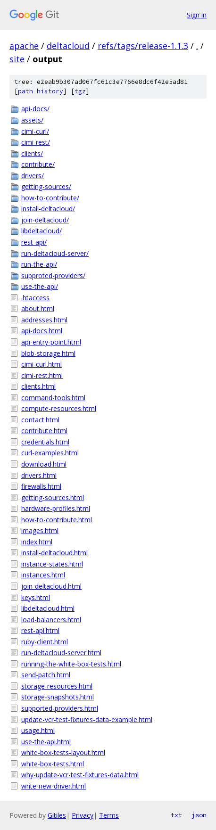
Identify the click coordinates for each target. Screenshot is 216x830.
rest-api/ (34, 242)
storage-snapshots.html (57, 696)
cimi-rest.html (42, 375)
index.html (36, 541)
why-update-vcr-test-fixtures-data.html (80, 774)
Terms (109, 815)
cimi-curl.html (41, 364)
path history (40, 91)
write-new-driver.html (53, 785)
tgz (80, 91)
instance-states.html (52, 563)
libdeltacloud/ (41, 230)
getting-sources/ (46, 186)
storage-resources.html (56, 686)
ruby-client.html (44, 641)
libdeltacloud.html (48, 608)
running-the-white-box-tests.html (71, 663)
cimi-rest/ (35, 142)
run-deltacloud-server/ (55, 253)
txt (176, 815)
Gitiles (57, 815)
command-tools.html (53, 397)
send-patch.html (45, 674)
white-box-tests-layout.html (63, 752)
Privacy (82, 815)
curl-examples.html (50, 452)
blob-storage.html (48, 353)
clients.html (38, 386)
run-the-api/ (39, 264)
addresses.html (44, 319)
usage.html (38, 730)
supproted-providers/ (53, 275)
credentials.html (45, 441)
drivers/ (32, 175)
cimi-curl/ (35, 131)
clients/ (32, 153)
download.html (43, 464)
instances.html (43, 574)
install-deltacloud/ (48, 208)
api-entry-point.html (51, 341)
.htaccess (35, 297)
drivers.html (39, 475)
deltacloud (68, 45)
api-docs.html (41, 330)
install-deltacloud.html (54, 552)
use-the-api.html (46, 741)
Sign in (197, 14)
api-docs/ (35, 108)
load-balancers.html (51, 619)
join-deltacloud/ (45, 219)
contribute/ (38, 164)
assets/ (32, 119)
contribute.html (44, 430)
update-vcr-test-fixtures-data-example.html (86, 719)
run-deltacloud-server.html (61, 652)
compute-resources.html (58, 408)
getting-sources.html (52, 497)
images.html (39, 530)
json (199, 815)
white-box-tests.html (52, 763)
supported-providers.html (59, 708)
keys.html (35, 597)
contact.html (40, 419)
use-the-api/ (39, 286)
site (17, 59)
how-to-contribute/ (50, 197)
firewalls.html (41, 486)
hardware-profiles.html (55, 508)
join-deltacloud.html (51, 586)
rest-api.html (40, 630)
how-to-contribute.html (56, 519)
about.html (37, 308)
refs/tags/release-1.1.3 (143, 45)
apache (24, 45)
